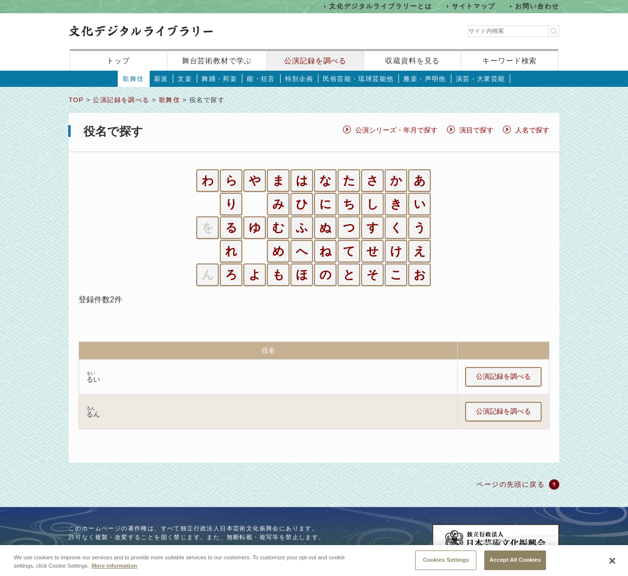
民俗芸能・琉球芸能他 (358, 78)
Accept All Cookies (515, 565)
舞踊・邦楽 (219, 78)
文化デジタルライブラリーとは (380, 6)
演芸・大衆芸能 (480, 78)
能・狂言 (261, 78)
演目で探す (476, 130)
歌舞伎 (133, 78)
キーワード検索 (509, 60)
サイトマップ (474, 6)
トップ (118, 60)
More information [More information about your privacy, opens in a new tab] (114, 571)
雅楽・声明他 (424, 78)
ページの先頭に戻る (510, 484)
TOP (76, 100)
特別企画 (299, 78)
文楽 (185, 78)
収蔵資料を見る (412, 60)
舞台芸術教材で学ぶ (217, 60)
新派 (161, 78)
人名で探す (532, 130)
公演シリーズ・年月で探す (396, 130)
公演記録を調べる (315, 60)
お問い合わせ (537, 6)
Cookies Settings (446, 565)
